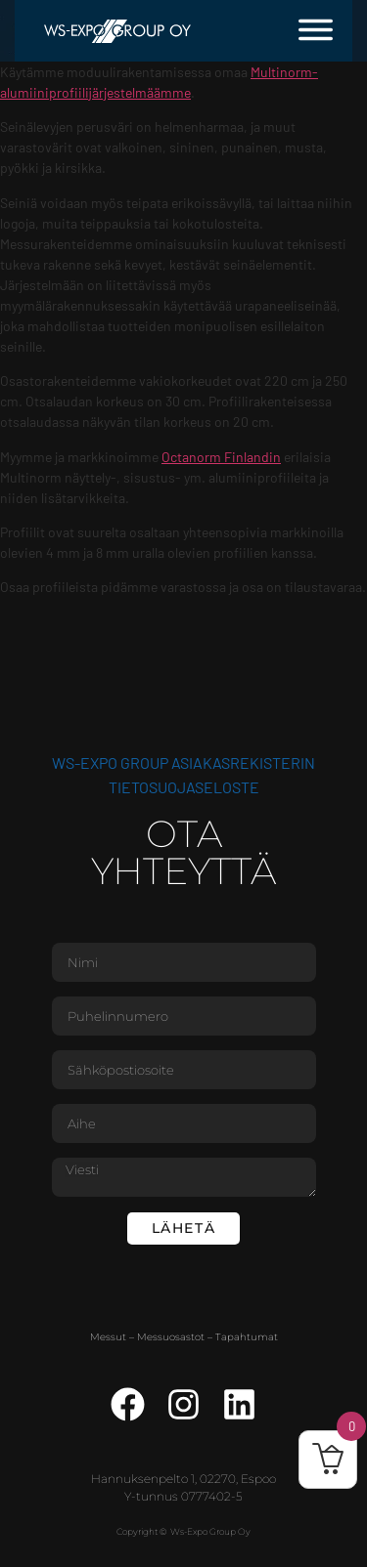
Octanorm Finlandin (221, 456)
